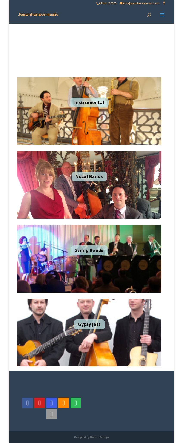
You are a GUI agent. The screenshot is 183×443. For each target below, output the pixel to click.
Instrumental (89, 102)
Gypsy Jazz (89, 324)
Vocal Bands (89, 176)
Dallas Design (99, 437)
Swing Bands (89, 250)
